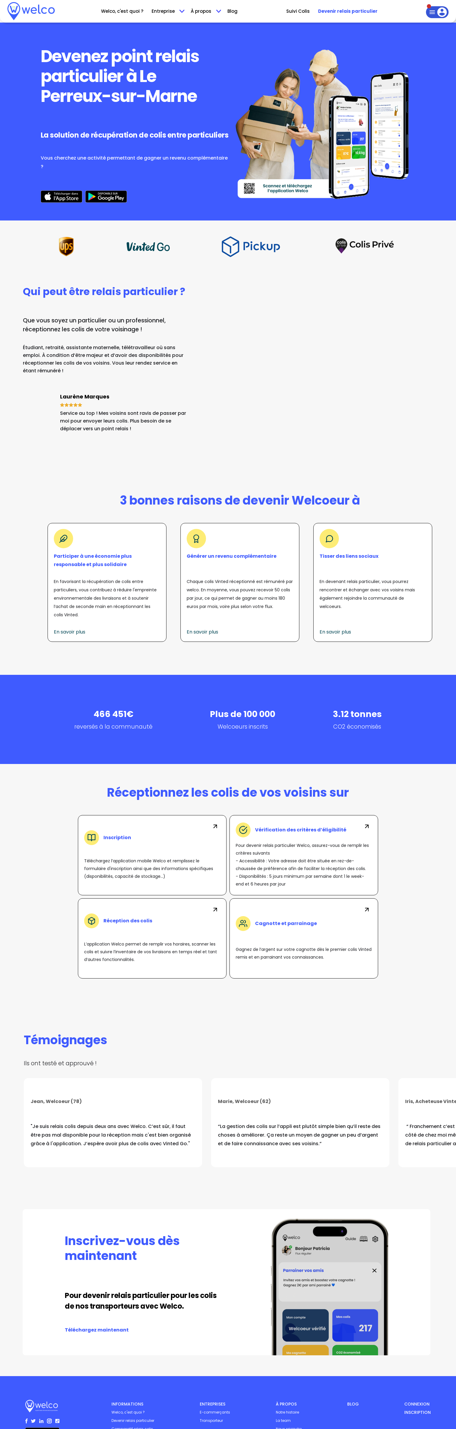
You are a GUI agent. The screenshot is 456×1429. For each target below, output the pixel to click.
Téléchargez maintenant (97, 1329)
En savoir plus (69, 631)
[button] (167, 11)
